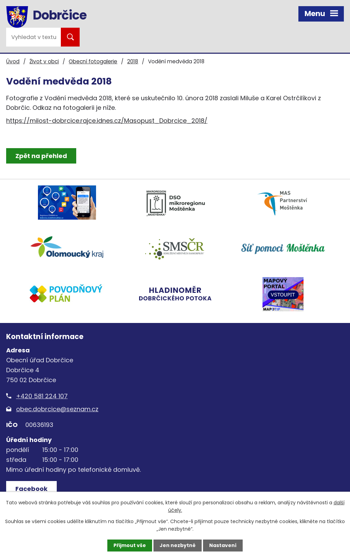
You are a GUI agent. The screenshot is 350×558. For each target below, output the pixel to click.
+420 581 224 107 (42, 396)
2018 (132, 61)
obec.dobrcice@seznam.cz (57, 409)
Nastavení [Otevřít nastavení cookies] (223, 545)
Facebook (31, 488)
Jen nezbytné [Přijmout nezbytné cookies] (178, 545)
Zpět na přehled (41, 156)
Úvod (12, 61)
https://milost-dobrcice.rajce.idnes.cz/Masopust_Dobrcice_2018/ (106, 120)
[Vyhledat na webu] (33, 37)
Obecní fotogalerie (93, 61)
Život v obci (44, 61)
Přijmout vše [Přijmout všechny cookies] (129, 545)
